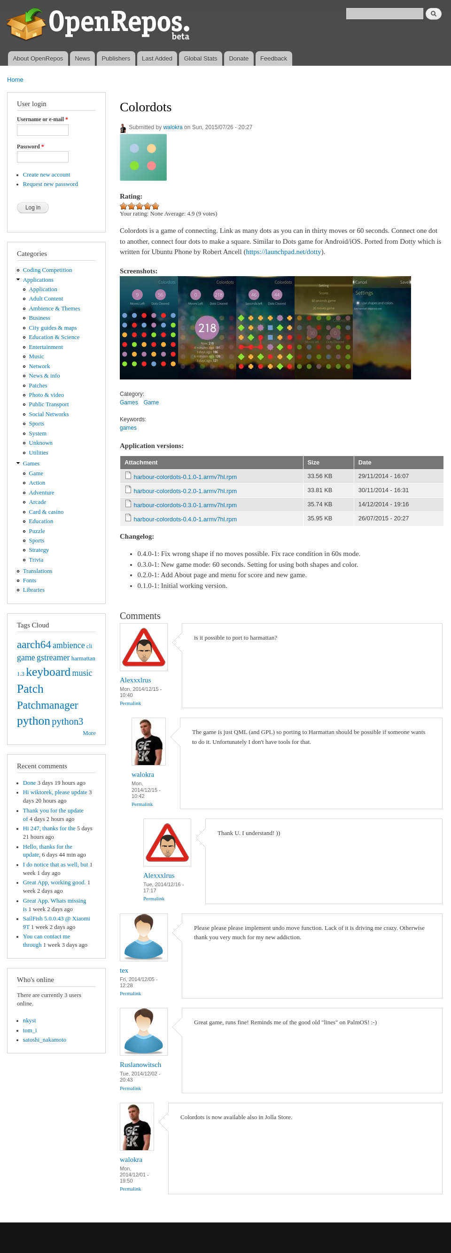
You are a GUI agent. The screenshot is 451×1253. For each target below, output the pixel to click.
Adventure (41, 492)
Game (36, 473)
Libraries (34, 590)
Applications (38, 280)
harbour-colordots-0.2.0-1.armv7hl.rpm (185, 491)
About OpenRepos (38, 58)
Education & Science (54, 337)
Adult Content (46, 298)
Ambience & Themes (54, 308)
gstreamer (53, 657)
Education (41, 521)
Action (37, 483)
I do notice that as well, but (55, 864)
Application (43, 289)
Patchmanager (47, 705)
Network (39, 366)
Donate (239, 58)
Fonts (29, 580)
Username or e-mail (42, 119)
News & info (44, 375)
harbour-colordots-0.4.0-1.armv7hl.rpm (185, 519)
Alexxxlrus (135, 680)
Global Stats (201, 58)
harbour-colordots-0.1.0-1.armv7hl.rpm (185, 476)
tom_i (30, 1030)
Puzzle (37, 531)
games (128, 428)
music (82, 673)
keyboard (48, 672)
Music (36, 356)
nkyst (29, 1020)
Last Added (157, 58)
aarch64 (34, 644)
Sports (37, 423)
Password (30, 146)
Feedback (273, 58)
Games (31, 463)
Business (39, 318)
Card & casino (46, 512)
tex (124, 970)
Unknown (41, 443)
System (38, 433)
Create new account (46, 174)
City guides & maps (53, 328)
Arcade (38, 502)
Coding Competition (47, 270)
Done (29, 783)
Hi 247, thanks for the (49, 828)
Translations (38, 571)
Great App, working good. (54, 882)
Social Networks (49, 414)
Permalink (130, 703)
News (82, 58)
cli (89, 646)
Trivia (36, 560)
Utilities (38, 452)
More (89, 733)
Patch (30, 689)
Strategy (39, 550)
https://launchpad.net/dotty (283, 251)
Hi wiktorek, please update (55, 792)
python (33, 720)
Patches (38, 385)
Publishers (115, 58)
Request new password (50, 184)
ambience (69, 645)
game (26, 657)
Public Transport (49, 404)
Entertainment (46, 347)
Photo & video (46, 395)
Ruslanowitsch (140, 1064)
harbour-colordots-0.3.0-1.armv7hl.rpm (185, 505)
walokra (172, 127)
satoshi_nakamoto (44, 1039)
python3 (67, 721)
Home (15, 79)
